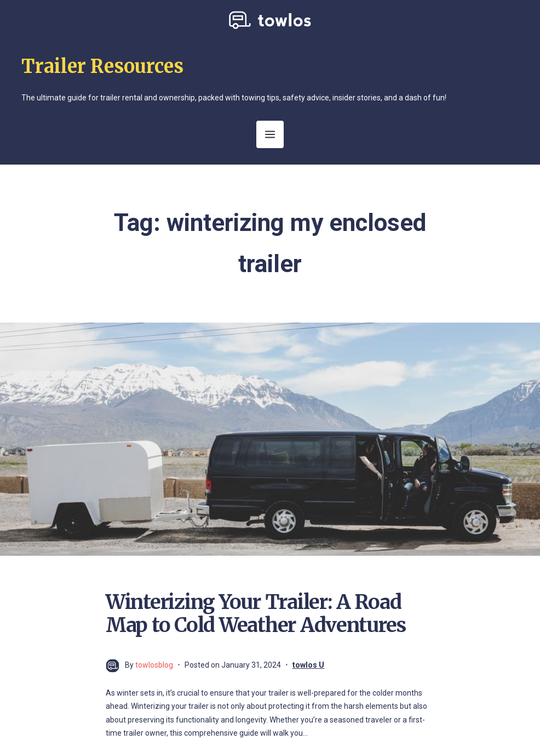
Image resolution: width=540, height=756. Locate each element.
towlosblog (154, 665)
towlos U (308, 665)
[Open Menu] (270, 134)
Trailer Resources (102, 66)
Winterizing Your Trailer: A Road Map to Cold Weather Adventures (256, 613)
